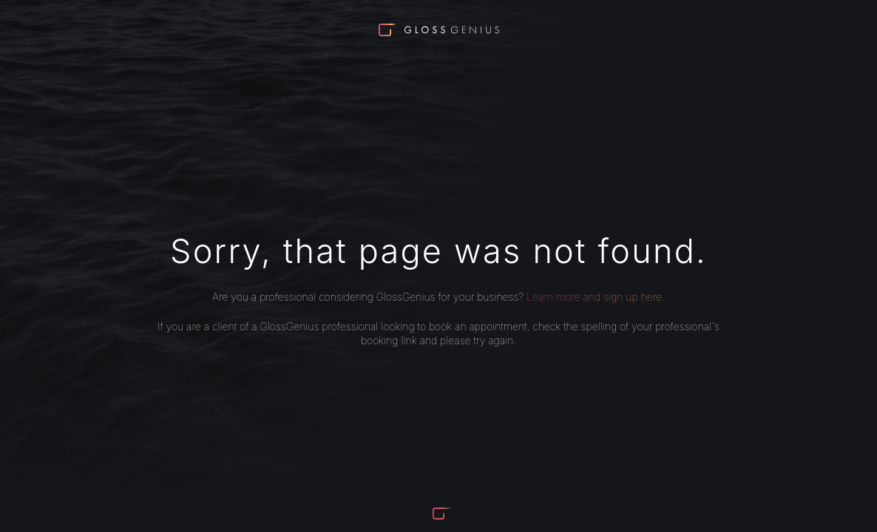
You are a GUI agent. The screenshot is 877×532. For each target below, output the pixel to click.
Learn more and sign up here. (595, 296)
